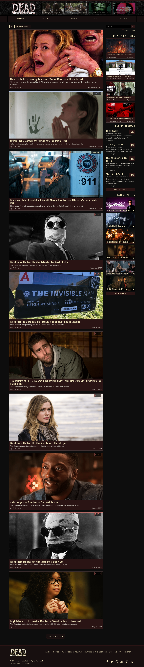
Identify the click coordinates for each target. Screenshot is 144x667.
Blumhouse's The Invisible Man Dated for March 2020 (36, 562)
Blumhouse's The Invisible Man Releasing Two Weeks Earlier (39, 262)
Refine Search (129, 31)
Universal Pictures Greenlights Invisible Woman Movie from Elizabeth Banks (47, 79)
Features (88, 652)
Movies (56, 652)
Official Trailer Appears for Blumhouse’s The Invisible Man (39, 141)
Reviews (78, 652)
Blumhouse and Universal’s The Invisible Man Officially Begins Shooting (45, 321)
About (118, 652)
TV (63, 652)
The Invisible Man (22, 26)
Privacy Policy (26, 663)
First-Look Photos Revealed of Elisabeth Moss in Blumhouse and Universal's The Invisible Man (53, 201)
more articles (56, 636)
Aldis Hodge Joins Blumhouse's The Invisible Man (34, 502)
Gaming (47, 652)
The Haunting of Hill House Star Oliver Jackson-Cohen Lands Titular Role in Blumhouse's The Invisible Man (55, 382)
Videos (97, 93)
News (98, 31)
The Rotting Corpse (115, 79)
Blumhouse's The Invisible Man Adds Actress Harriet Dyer (38, 443)
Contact (127, 652)
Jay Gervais (112, 57)
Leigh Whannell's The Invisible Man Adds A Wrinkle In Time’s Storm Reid (45, 621)
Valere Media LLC (22, 661)
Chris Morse (16, 87)
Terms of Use (15, 663)
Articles (96, 152)
